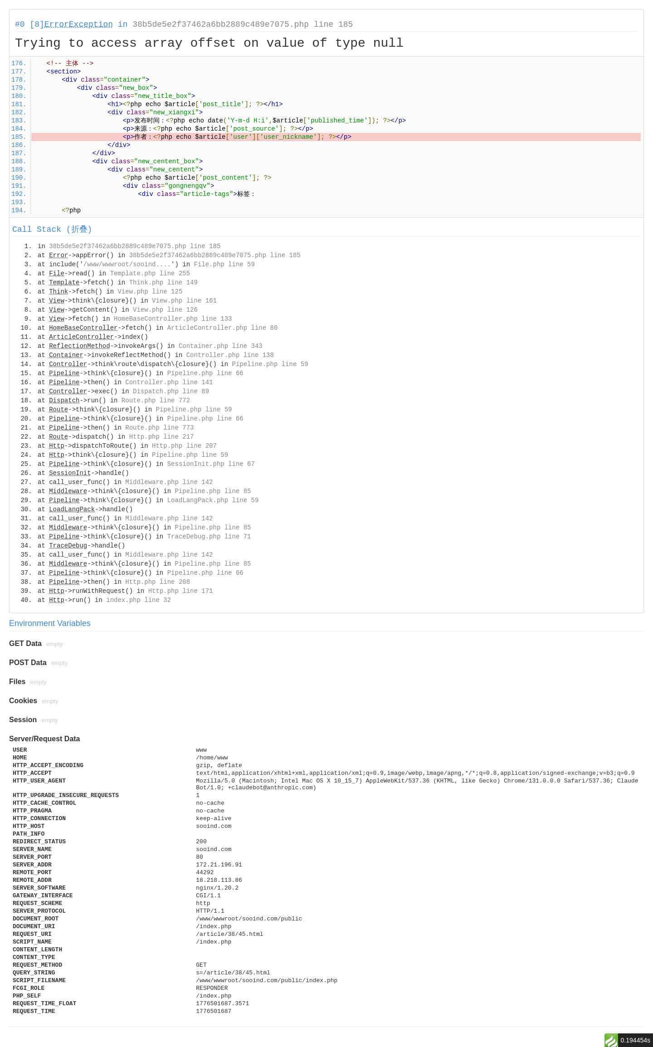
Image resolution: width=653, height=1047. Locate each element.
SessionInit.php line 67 (211, 464)
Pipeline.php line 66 (205, 373)
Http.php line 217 (161, 436)
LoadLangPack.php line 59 (213, 500)
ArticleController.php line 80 (222, 328)
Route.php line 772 (156, 400)
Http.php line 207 (184, 446)
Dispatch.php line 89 (171, 391)
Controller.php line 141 (169, 382)
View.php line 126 (165, 309)
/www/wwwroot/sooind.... (127, 264)
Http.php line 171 (180, 591)
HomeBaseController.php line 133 (173, 319)
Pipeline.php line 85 (213, 491)
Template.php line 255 (150, 273)
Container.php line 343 (221, 346)
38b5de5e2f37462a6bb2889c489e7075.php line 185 (242, 24)
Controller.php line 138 (230, 355)
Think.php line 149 (163, 282)
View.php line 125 (149, 291)
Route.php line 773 (159, 427)
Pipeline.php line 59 (270, 364)
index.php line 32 (138, 600)
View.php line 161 (184, 300)
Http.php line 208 (157, 582)
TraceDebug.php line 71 (209, 536)
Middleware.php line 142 (169, 482)
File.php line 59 (224, 264)
